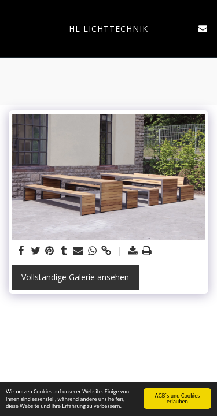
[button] (13, 28)
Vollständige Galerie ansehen (75, 277)
